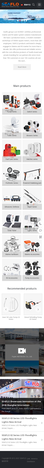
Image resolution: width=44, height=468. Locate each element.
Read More (22, 67)
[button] (17, 20)
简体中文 (26, 5)
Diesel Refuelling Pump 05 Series (33, 318)
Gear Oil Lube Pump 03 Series (11, 318)
